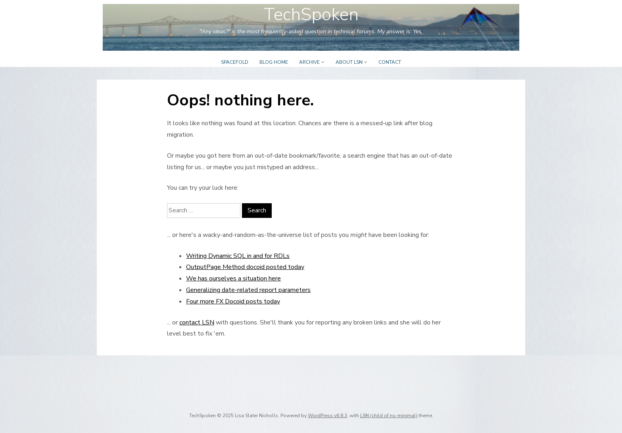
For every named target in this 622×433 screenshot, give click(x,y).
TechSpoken (311, 15)
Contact (389, 62)
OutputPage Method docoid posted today (245, 267)
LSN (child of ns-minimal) (388, 415)
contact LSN (196, 322)
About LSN (349, 62)
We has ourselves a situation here (233, 278)
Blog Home (273, 62)
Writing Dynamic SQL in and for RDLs (238, 256)
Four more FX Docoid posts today (233, 301)
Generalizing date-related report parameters (248, 290)
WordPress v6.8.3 (327, 415)
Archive (309, 62)
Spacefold (234, 62)
